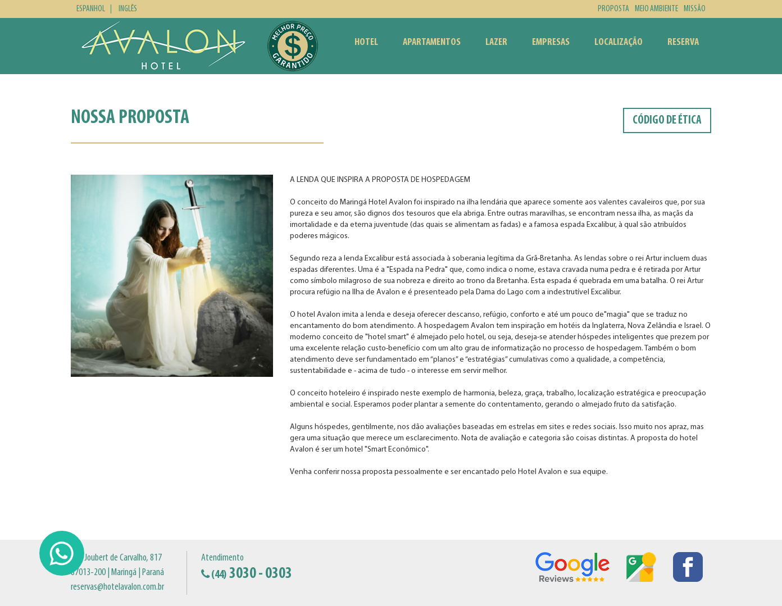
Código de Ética (667, 120)
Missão (695, 8)
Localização (618, 42)
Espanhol (90, 8)
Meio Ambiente (656, 8)
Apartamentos (432, 42)
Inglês (128, 8)
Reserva (683, 42)
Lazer (496, 42)
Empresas (551, 42)
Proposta (613, 8)
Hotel (366, 42)
